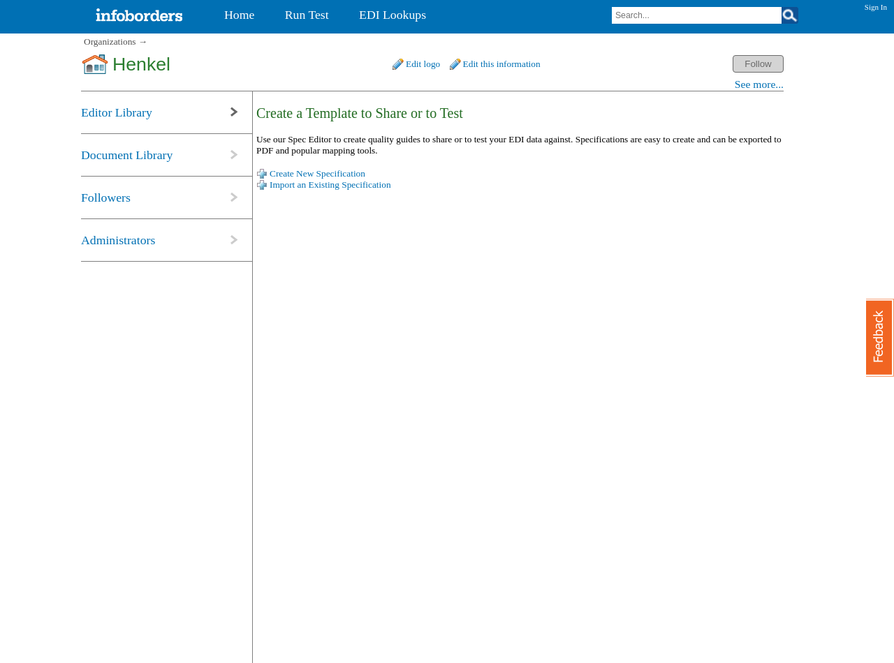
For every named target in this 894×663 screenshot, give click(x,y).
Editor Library (116, 112)
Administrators (118, 240)
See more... (759, 84)
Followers (106, 197)
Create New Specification (317, 173)
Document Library (127, 155)
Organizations (110, 41)
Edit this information (502, 64)
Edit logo (423, 64)
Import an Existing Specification (330, 184)
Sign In (876, 7)
